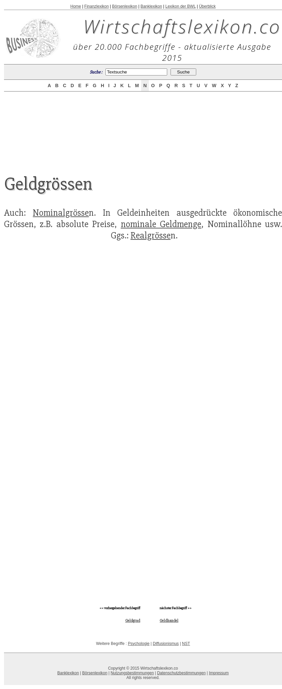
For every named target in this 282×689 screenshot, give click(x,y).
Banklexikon (151, 6)
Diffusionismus (166, 643)
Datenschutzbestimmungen (181, 673)
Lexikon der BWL (180, 6)
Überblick (207, 6)
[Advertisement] (143, 127)
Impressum (219, 673)
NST (186, 643)
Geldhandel (169, 620)
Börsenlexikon (124, 6)
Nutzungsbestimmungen (132, 673)
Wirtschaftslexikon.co (182, 26)
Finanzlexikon (96, 6)
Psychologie (139, 643)
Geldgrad (132, 620)
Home (75, 6)
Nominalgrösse (61, 212)
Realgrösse (150, 235)
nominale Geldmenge (161, 224)
